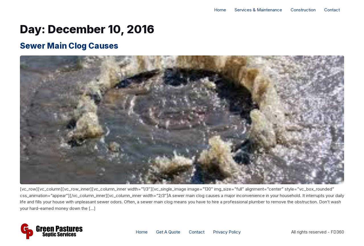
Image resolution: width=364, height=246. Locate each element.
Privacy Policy (227, 232)
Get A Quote (168, 232)
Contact (332, 10)
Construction (303, 10)
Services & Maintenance (258, 10)
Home (220, 10)
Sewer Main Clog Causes (69, 46)
